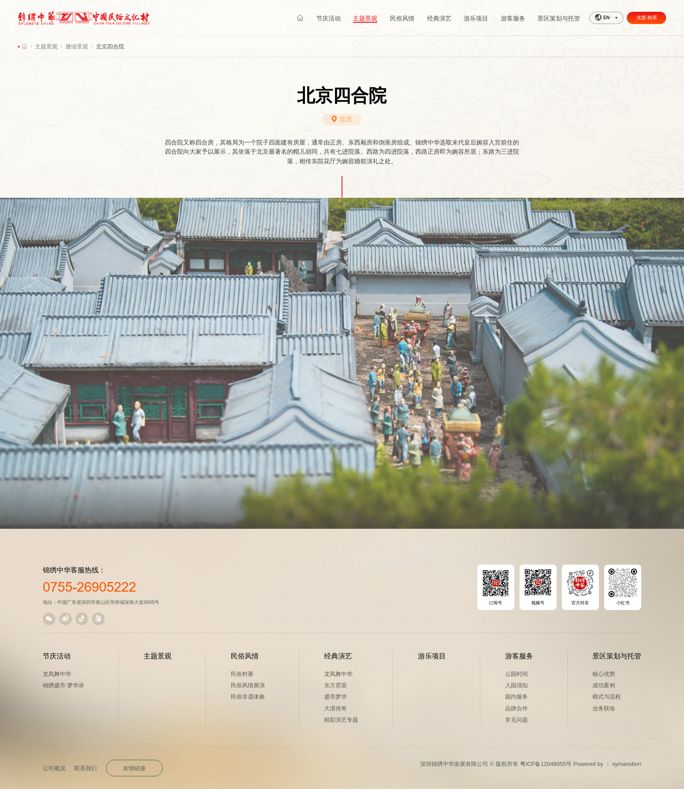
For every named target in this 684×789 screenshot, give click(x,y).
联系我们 (85, 768)
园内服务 (516, 696)
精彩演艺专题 (341, 720)
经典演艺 (338, 656)
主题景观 (46, 46)
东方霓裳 (335, 685)
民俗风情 (245, 656)
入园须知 (516, 685)
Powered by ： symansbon (607, 764)
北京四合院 (110, 46)
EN (602, 17)
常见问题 (516, 720)
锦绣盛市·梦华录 (63, 685)
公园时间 (516, 674)
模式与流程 (606, 696)
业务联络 (603, 708)
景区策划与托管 (616, 656)
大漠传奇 (335, 708)
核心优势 (603, 674)
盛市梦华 (335, 696)
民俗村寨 (242, 674)
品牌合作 (516, 708)
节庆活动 (57, 656)
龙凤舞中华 (57, 674)
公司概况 (54, 768)
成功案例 (603, 685)
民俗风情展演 (248, 685)
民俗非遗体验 (248, 696)
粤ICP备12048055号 (546, 764)
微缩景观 (76, 46)
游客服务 (519, 656)
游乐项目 (432, 656)
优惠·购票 (646, 17)
